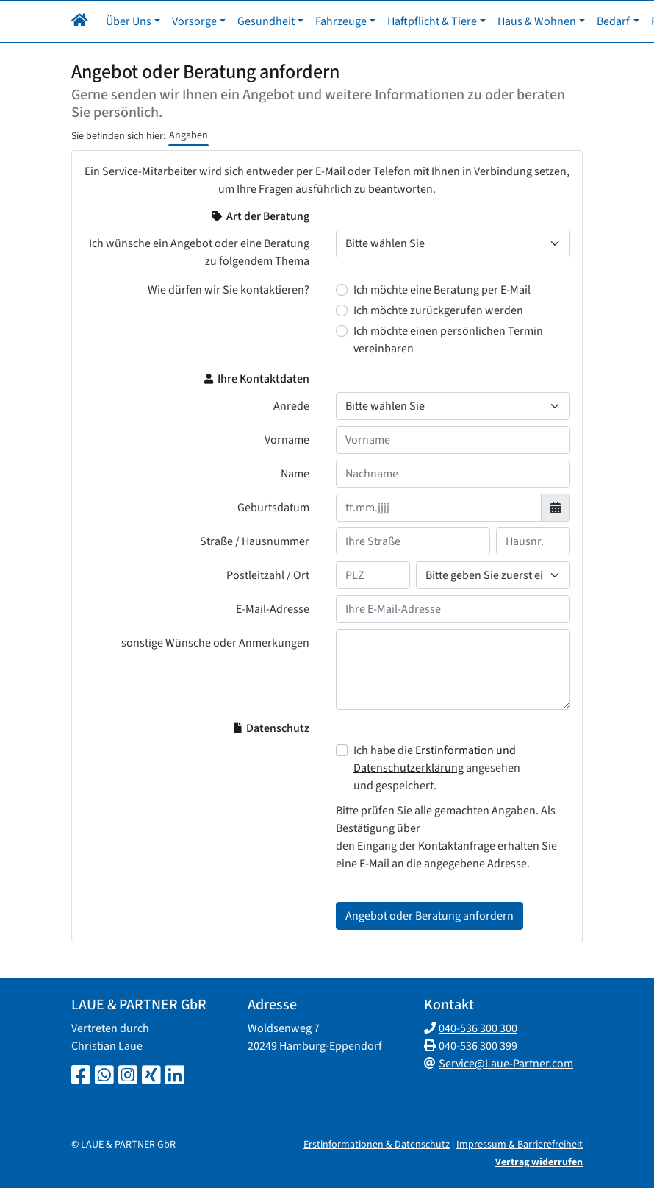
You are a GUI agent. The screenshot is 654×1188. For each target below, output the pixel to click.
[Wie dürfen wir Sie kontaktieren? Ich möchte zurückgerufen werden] (342, 310)
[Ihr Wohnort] (493, 575)
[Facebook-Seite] (80, 1076)
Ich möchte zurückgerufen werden (438, 310)
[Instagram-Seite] (127, 1076)
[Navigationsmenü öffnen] (82, 21)
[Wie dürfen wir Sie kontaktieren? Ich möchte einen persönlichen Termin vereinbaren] (342, 331)
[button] (113, 21)
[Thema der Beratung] (453, 243)
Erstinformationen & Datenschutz (376, 1144)
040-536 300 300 (478, 1028)
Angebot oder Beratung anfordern (429, 916)
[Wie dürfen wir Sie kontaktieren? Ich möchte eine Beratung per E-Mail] (342, 290)
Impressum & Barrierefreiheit (519, 1144)
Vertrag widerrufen (539, 1162)
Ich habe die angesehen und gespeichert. (436, 768)
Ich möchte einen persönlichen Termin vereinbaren (448, 340)
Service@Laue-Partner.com (506, 1064)
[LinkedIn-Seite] (174, 1076)
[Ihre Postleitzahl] (373, 575)
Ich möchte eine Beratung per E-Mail (442, 290)
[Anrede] (453, 406)
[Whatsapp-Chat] (104, 1076)
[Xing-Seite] (151, 1076)
